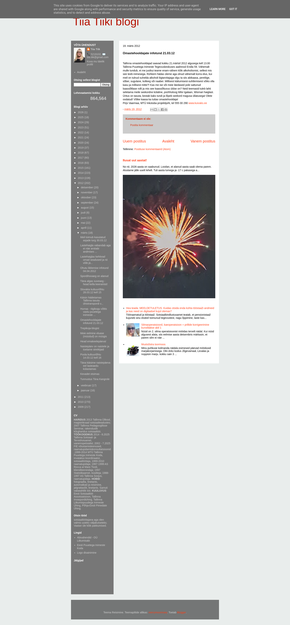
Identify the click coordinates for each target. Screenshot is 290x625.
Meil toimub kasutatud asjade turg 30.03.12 (93, 239)
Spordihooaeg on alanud (94, 276)
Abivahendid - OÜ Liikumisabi (87, 539)
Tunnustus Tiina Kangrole (94, 379)
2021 (81, 137)
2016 (81, 162)
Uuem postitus (134, 141)
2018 (81, 152)
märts (84, 232)
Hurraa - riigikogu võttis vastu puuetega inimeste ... (93, 312)
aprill (84, 227)
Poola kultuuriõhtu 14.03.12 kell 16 (90, 356)
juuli (83, 212)
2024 (81, 122)
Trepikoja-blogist (89, 328)
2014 (81, 172)
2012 (81, 183)
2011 (81, 396)
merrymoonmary (158, 612)
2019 (81, 147)
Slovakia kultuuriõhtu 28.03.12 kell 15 (92, 291)
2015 (81, 167)
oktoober (86, 197)
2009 (81, 406)
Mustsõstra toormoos (153, 344)
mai (83, 222)
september (87, 202)
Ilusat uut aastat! (135, 160)
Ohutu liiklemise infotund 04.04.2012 (94, 269)
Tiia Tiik (95, 49)
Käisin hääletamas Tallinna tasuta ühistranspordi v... (91, 300)
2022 (81, 132)
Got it (233, 9)
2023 (81, 127)
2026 (81, 112)
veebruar (86, 385)
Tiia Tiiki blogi (106, 21)
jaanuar (85, 390)
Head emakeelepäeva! (93, 341)
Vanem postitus (202, 141)
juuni (84, 217)
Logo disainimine (87, 552)
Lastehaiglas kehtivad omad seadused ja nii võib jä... (93, 259)
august (85, 207)
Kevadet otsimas (90, 373)
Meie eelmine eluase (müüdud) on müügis (93, 335)
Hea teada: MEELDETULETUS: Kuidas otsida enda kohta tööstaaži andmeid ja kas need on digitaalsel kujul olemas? (170, 310)
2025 (81, 117)
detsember (87, 187)
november (87, 192)
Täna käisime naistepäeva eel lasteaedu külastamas (95, 365)
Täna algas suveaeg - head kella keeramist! (93, 283)
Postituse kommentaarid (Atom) (152, 149)
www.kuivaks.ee (197, 103)
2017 (81, 157)
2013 (81, 178)
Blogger (181, 612)
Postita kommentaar (141, 125)
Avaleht (168, 141)
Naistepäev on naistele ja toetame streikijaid (94, 348)
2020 (81, 142)
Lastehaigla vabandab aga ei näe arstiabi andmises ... (95, 248)
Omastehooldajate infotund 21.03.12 (91, 321)
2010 (81, 401)
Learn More (217, 9)
